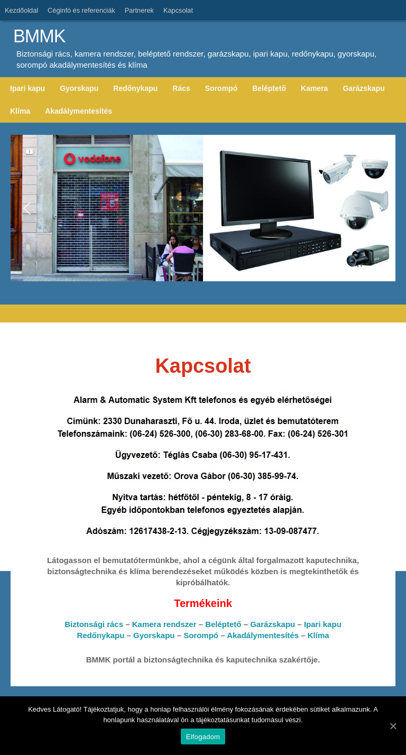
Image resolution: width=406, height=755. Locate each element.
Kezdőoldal (21, 10)
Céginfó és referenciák (81, 10)
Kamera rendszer (164, 624)
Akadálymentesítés (263, 635)
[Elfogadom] (392, 726)
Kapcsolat (178, 10)
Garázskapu (272, 624)
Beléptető (223, 624)
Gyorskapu (153, 635)
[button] (27, 208)
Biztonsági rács (93, 624)
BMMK (39, 36)
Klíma (318, 635)
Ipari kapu (323, 624)
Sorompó (200, 635)
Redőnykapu (100, 635)
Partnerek (139, 10)
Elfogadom (203, 737)
